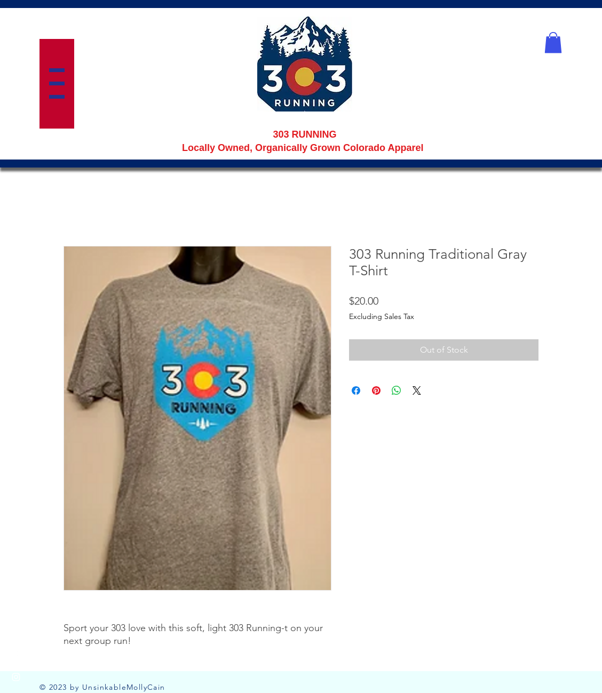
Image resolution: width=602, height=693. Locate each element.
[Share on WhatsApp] (396, 390)
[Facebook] (16, 655)
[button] (57, 83)
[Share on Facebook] (356, 390)
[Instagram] (16, 677)
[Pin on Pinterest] (376, 390)
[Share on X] (416, 390)
